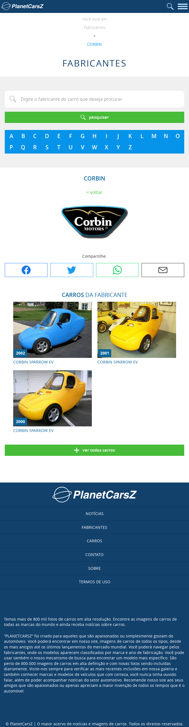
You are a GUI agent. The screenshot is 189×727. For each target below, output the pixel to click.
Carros (94, 540)
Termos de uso (94, 581)
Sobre (94, 568)
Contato (94, 554)
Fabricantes (95, 27)
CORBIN (94, 44)
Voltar (96, 192)
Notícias (95, 513)
